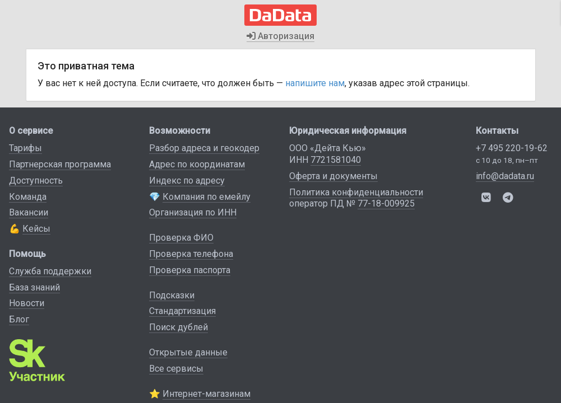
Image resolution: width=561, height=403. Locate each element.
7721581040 (335, 159)
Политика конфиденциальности (356, 192)
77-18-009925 (386, 203)
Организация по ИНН (193, 212)
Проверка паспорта (189, 270)
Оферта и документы (333, 176)
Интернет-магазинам (207, 393)
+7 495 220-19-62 (512, 148)
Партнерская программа (60, 164)
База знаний (34, 287)
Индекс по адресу (187, 180)
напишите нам (315, 83)
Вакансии (28, 212)
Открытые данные (188, 352)
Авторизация (280, 36)
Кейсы (36, 228)
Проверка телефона (191, 254)
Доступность (36, 180)
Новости (26, 303)
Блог (19, 319)
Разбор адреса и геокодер (204, 148)
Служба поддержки (50, 271)
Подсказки (171, 295)
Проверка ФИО (181, 237)
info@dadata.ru (505, 176)
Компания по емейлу (207, 196)
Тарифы (25, 148)
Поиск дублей (178, 327)
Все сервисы (176, 368)
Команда (28, 196)
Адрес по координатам (197, 164)
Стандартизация (182, 311)
